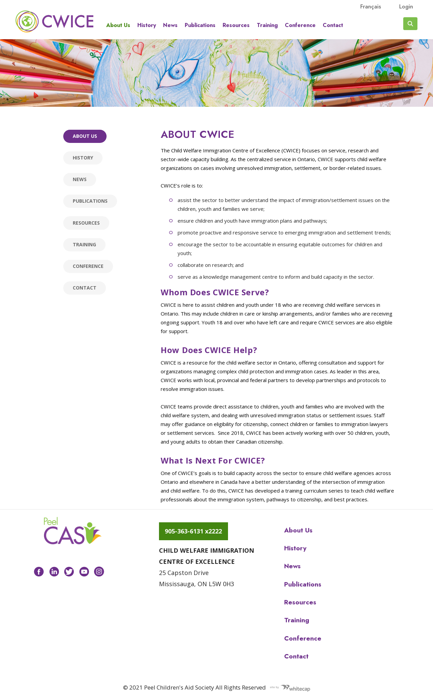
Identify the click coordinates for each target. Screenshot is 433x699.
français (370, 6)
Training (267, 25)
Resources (236, 25)
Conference (300, 25)
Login (406, 6)
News (170, 25)
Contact (333, 25)
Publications (200, 25)
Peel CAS (54, 21)
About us (118, 25)
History (146, 25)
